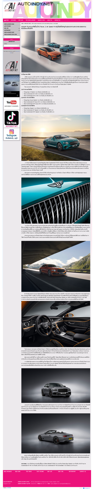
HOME (22, 23)
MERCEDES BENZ (28, 23)
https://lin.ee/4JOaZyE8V (30, 459)
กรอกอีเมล (5, 44)
